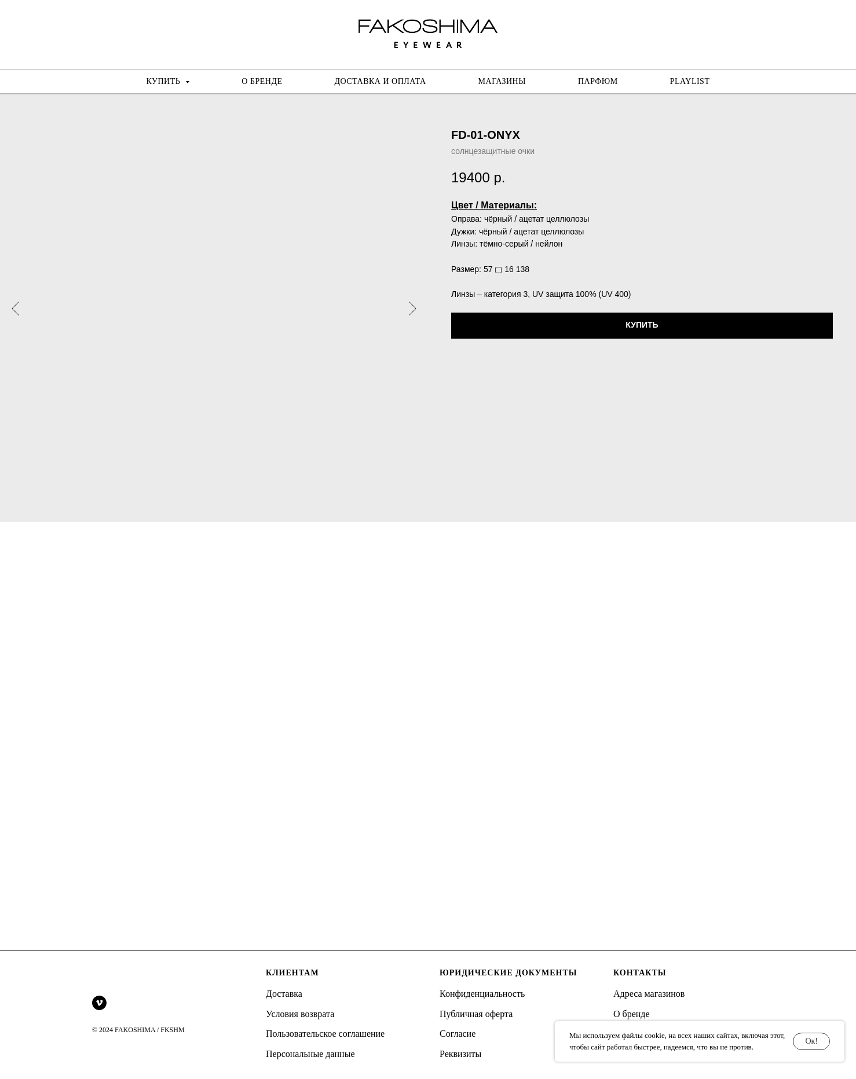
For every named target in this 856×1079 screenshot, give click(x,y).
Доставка (284, 994)
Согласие (457, 1033)
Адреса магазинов (649, 994)
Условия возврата (300, 1014)
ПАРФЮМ (598, 81)
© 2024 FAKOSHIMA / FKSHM (138, 1030)
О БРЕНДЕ (262, 81)
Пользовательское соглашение (325, 1033)
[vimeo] (99, 1003)
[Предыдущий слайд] (15, 308)
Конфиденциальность (482, 994)
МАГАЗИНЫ (502, 81)
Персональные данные (310, 1054)
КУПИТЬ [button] (165, 81)
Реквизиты (460, 1054)
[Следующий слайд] (412, 308)
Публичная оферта (476, 1014)
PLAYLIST (690, 81)
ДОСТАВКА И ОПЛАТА (380, 81)
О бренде (631, 1014)
